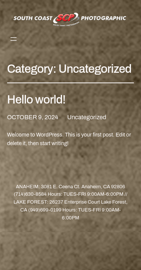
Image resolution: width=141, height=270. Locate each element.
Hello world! (36, 99)
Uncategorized (86, 117)
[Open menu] (13, 39)
